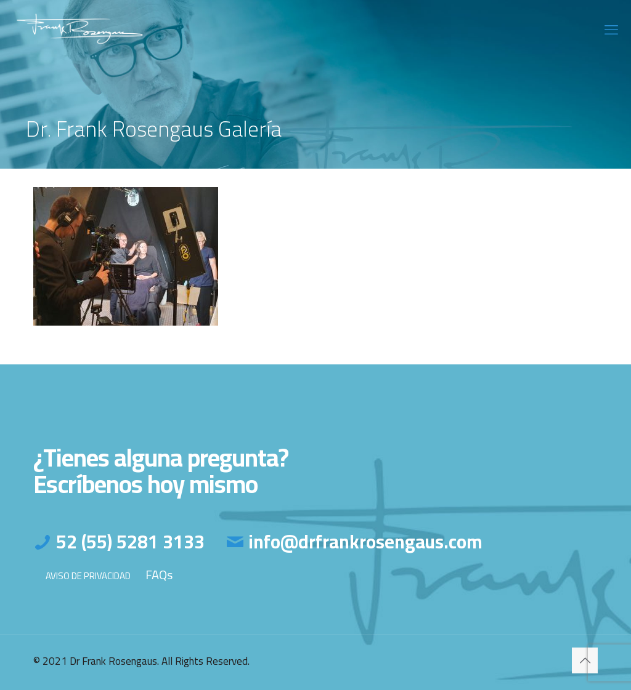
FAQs (159, 574)
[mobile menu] (611, 29)
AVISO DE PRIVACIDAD (88, 576)
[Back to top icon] (585, 660)
